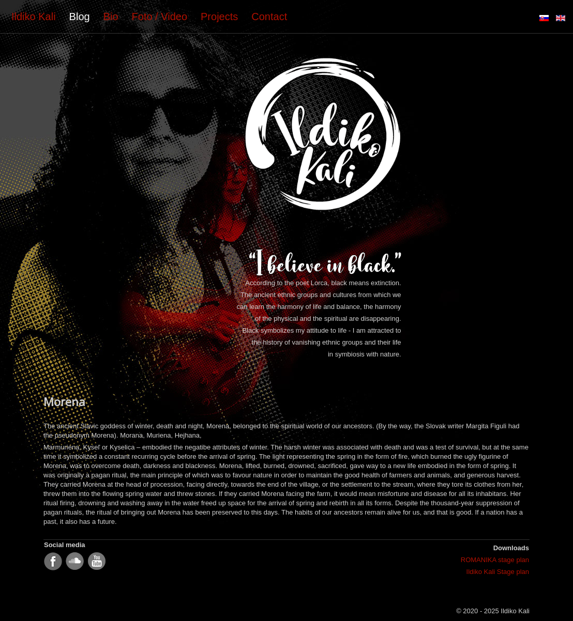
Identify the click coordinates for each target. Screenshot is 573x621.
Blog (79, 16)
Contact (269, 16)
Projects (219, 16)
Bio (110, 16)
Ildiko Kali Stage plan (497, 572)
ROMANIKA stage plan (495, 560)
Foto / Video (159, 16)
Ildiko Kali (33, 16)
